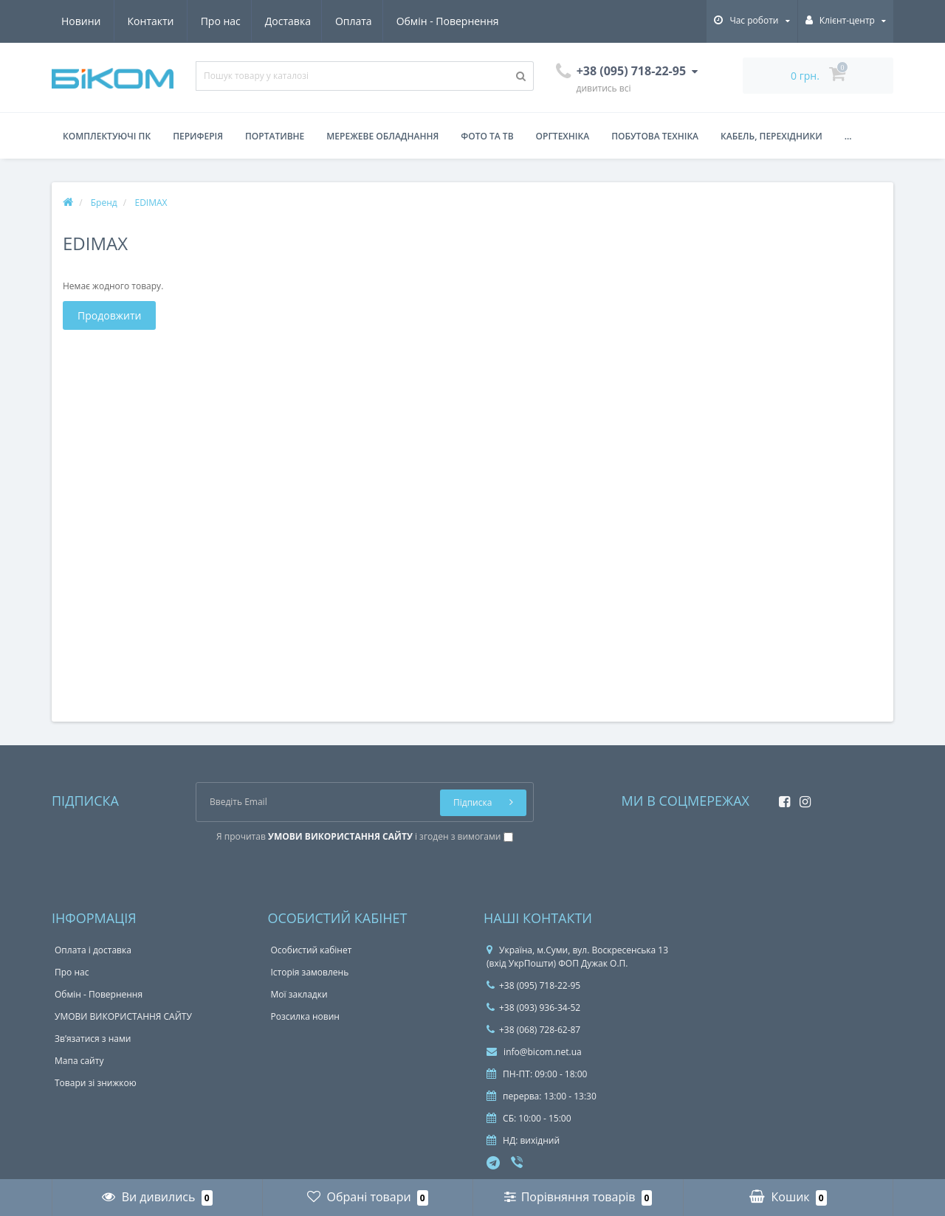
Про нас (81, 21)
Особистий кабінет (311, 950)
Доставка (150, 21)
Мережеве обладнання (382, 136)
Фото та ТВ (487, 136)
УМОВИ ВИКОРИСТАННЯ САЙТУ (123, 1016)
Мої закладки (299, 994)
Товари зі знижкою (96, 1083)
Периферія (198, 136)
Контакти (482, 21)
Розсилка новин (305, 1016)
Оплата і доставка (93, 950)
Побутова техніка (654, 136)
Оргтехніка (563, 136)
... (848, 136)
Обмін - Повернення (315, 21)
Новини (412, 21)
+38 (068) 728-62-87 (533, 1029)
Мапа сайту (79, 1060)
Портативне (274, 136)
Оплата (219, 21)
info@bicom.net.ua (534, 1052)
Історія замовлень (310, 972)
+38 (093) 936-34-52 (533, 1007)
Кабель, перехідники (771, 136)
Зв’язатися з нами (93, 1038)
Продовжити (109, 315)
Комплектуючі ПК (107, 136)
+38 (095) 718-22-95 (533, 985)
